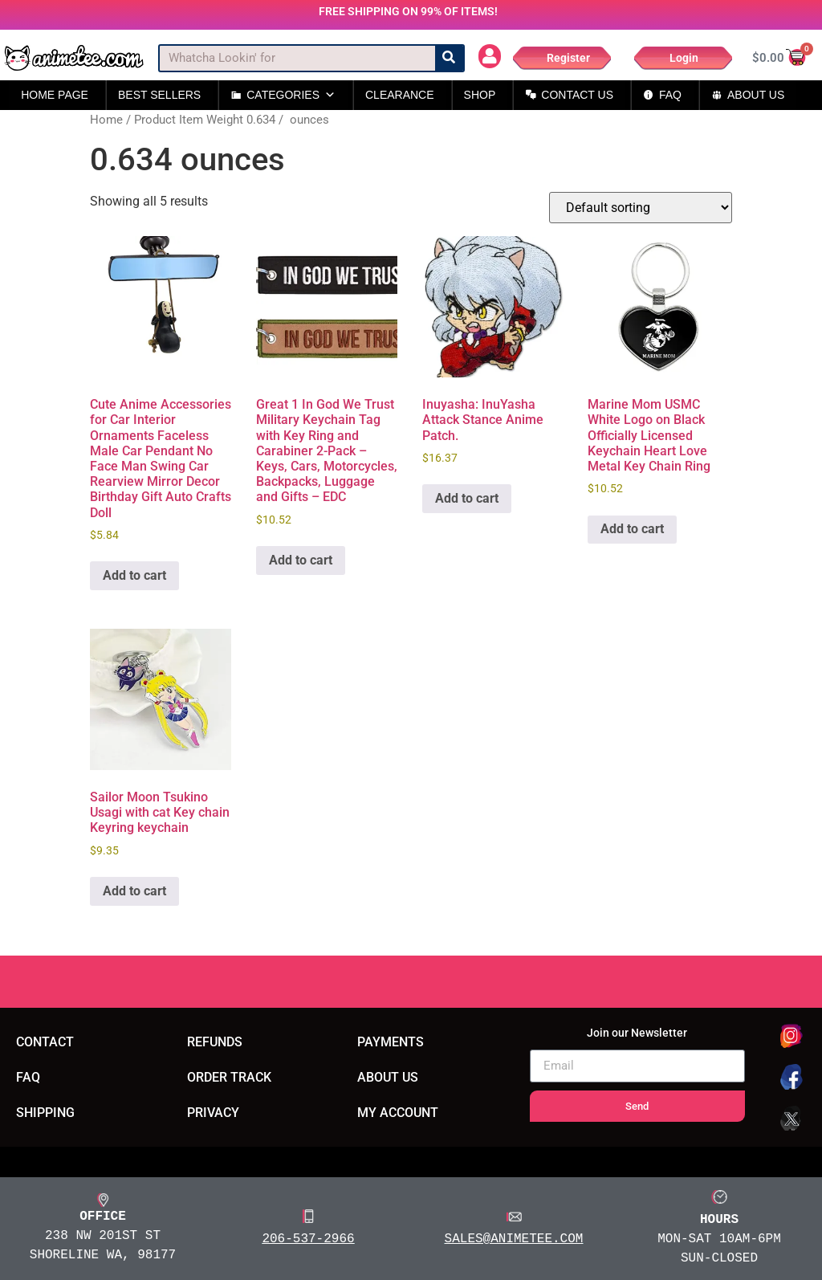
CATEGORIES (291, 95)
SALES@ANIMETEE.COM (514, 1238)
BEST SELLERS (159, 94)
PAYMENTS (390, 1042)
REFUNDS (214, 1042)
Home (106, 119)
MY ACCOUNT (397, 1112)
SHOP (480, 94)
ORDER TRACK (229, 1077)
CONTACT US (577, 94)
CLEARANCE (399, 94)
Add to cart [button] (134, 575)
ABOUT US (755, 94)
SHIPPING (45, 1112)
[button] (489, 56)
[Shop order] (640, 207)
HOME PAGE (54, 94)
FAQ (670, 94)
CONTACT (45, 1042)
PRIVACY (213, 1112)
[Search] (449, 58)
